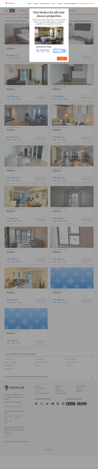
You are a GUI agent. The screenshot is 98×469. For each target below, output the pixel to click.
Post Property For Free (86, 3)
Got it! (62, 58)
